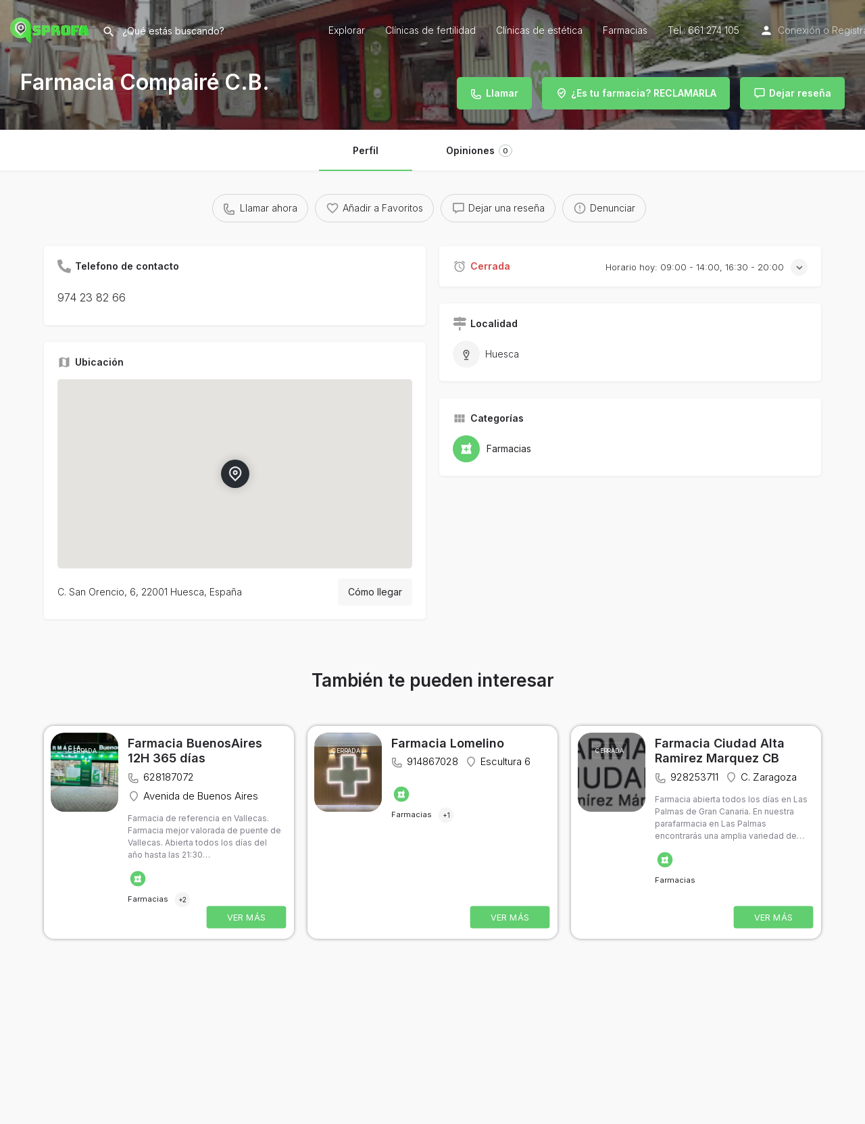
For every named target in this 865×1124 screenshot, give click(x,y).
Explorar (346, 30)
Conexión (799, 30)
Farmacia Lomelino (447, 743)
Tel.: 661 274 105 (703, 30)
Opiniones (479, 151)
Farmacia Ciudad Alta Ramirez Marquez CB (720, 751)
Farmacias (625, 30)
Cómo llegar (375, 591)
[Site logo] (51, 28)
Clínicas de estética (539, 30)
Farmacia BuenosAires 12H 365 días (195, 751)
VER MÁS (246, 917)
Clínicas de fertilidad (430, 30)
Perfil (365, 150)
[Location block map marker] (234, 474)
